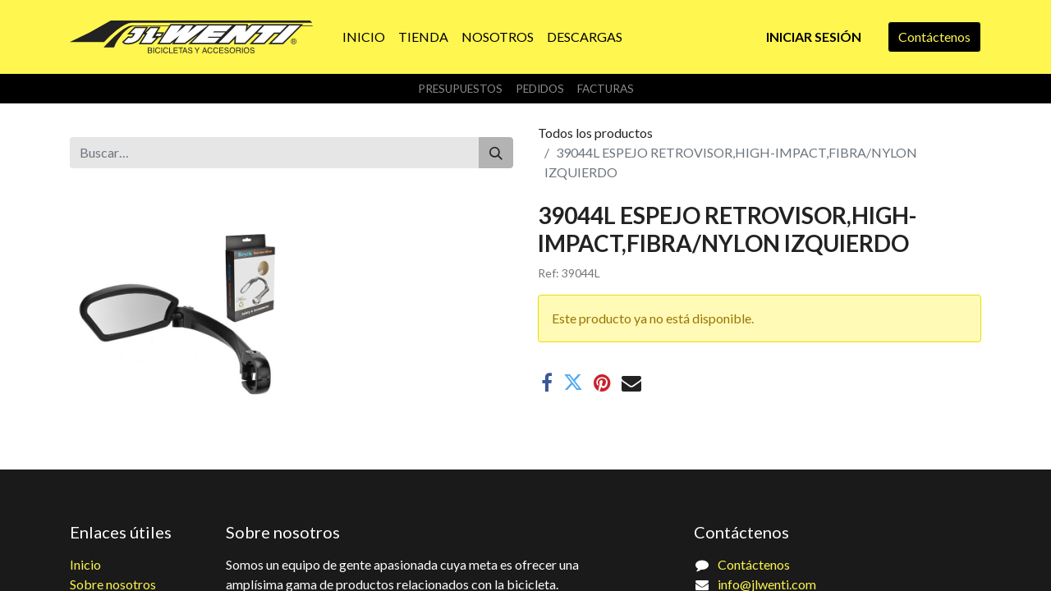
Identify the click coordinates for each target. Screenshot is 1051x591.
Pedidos (540, 88)
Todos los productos (595, 132)
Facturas (605, 88)
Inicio (85, 564)
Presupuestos (460, 88)
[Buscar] (496, 152)
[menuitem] (364, 37)
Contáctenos (934, 36)
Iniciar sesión (813, 36)
